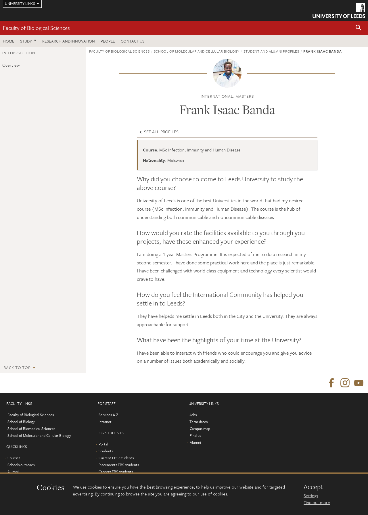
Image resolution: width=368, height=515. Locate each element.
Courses (13, 458)
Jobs (193, 415)
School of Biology (21, 421)
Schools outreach (21, 465)
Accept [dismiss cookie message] (313, 486)
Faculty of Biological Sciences (36, 28)
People (108, 41)
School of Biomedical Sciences (31, 428)
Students (106, 451)
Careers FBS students (116, 471)
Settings (311, 495)
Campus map (200, 428)
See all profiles (158, 131)
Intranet (105, 421)
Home (8, 41)
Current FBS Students (116, 458)
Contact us (132, 41)
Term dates (198, 421)
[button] (358, 28)
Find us (195, 435)
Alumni (13, 471)
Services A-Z (108, 415)
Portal (103, 444)
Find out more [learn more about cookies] (317, 502)
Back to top (16, 367)
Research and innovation (68, 41)
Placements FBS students (119, 465)
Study (26, 41)
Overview (11, 65)
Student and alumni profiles (271, 51)
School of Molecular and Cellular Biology (196, 51)
